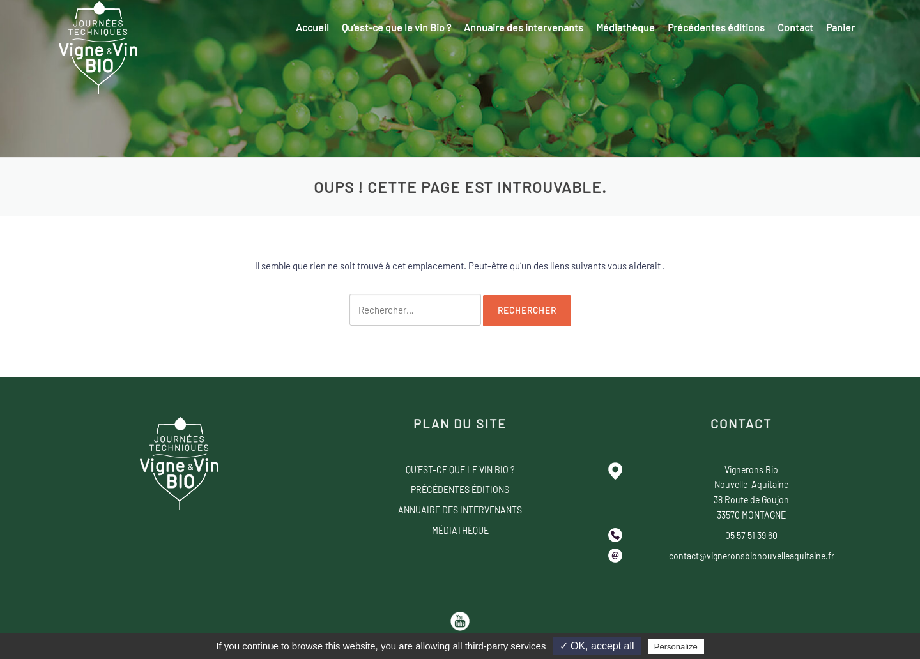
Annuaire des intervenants (523, 27)
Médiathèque (625, 27)
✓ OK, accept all (597, 645)
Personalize (676, 646)
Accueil (312, 27)
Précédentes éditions (716, 27)
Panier (840, 27)
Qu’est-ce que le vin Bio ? (396, 27)
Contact (795, 27)
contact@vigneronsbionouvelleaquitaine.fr (751, 555)
